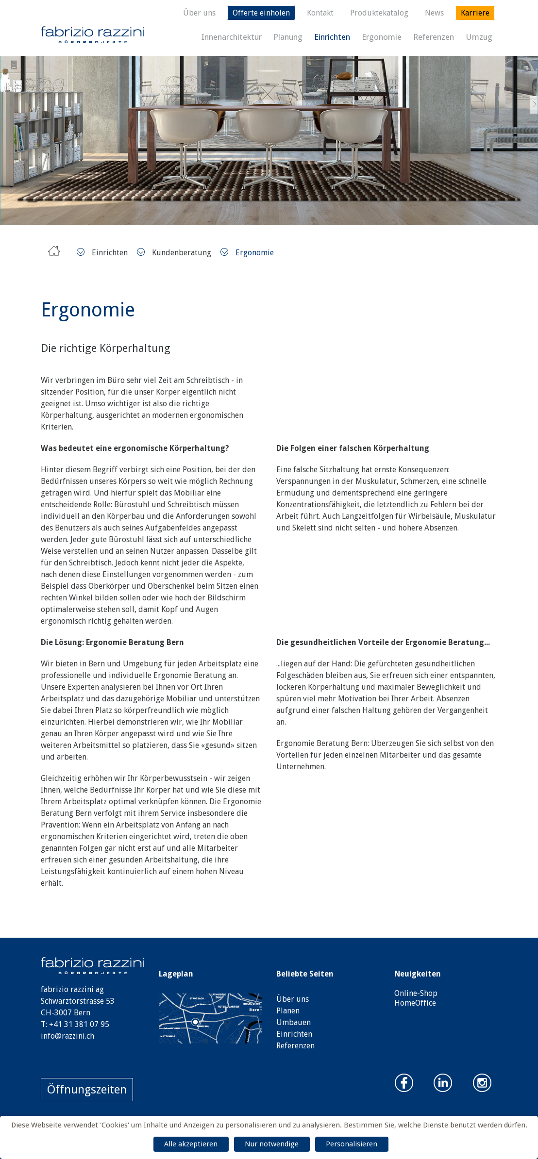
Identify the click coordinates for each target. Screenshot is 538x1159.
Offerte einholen (261, 12)
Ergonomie (382, 37)
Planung (288, 37)
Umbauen (293, 1022)
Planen (288, 1010)
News (434, 12)
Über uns (199, 12)
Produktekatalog (379, 12)
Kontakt (320, 12)
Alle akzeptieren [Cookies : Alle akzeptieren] (191, 1144)
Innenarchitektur (232, 37)
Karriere (475, 12)
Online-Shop (415, 993)
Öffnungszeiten (87, 1089)
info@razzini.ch (67, 1036)
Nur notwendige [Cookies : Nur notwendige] (272, 1144)
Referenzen (433, 37)
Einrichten (332, 37)
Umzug (479, 37)
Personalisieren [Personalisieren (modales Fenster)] (351, 1144)
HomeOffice (415, 1003)
